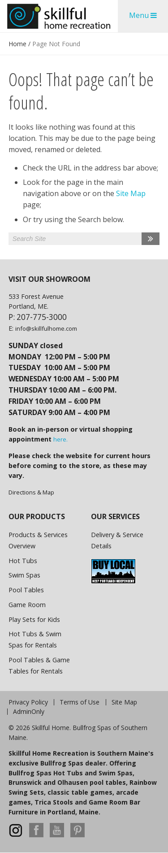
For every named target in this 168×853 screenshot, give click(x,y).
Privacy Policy (28, 702)
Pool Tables (26, 590)
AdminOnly (28, 712)
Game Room (27, 604)
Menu (143, 15)
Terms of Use (79, 702)
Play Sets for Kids (34, 619)
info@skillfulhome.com (46, 328)
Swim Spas (24, 575)
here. (60, 439)
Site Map (131, 193)
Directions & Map (31, 492)
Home (17, 43)
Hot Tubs (23, 560)
